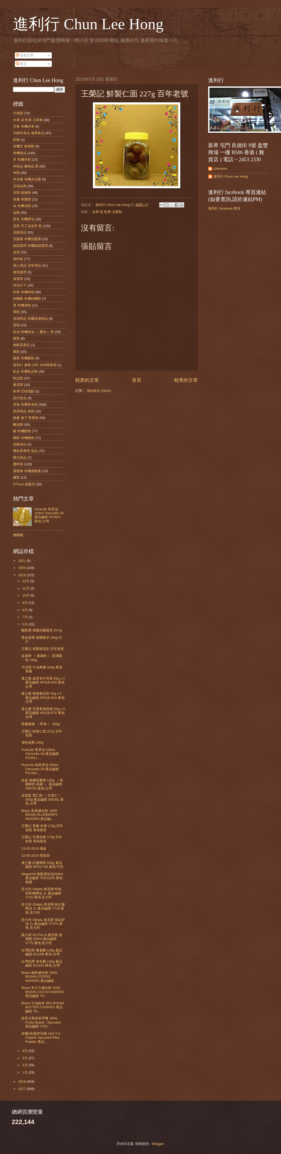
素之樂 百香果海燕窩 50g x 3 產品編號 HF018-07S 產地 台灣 (43, 713)
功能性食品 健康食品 (28, 133)
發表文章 (25, 55)
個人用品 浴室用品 (27, 265)
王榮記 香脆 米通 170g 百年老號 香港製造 (42, 828)
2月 (25, 1065)
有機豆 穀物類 (23, 146)
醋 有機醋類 (22, 431)
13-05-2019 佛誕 (33, 848)
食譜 (16, 252)
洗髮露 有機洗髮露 (27, 239)
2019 (22, 575)
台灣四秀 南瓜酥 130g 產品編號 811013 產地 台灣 (41, 963)
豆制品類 (20, 186)
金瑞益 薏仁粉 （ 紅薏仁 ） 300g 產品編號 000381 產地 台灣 (42, 799)
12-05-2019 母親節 (35, 855)
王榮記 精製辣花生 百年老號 (42, 649)
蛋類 (16, 325)
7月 (25, 617)
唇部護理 (20, 272)
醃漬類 (18, 425)
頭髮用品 (20, 444)
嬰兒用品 (20, 458)
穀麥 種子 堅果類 (26, 418)
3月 (25, 1058)
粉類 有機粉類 (23, 292)
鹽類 (16, 477)
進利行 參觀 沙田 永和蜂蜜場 (34, 365)
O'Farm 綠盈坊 (24, 484)
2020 (22, 568)
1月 (25, 1072)
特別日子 (20, 285)
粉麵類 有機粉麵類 (27, 298)
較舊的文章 (186, 380)
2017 (22, 1089)
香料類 (18, 259)
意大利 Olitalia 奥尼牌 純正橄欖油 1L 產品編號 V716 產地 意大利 (43, 908)
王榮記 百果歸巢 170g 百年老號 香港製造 (41, 839)
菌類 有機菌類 (23, 358)
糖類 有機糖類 (23, 438)
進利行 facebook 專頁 (224, 208)
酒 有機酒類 (22, 305)
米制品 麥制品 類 (26, 166)
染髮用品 (20, 232)
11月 (26, 588)
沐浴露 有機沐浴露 (27, 179)
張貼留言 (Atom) (99, 391)
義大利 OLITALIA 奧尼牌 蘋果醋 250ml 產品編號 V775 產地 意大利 (41, 939)
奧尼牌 (18, 385)
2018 (22, 1081)
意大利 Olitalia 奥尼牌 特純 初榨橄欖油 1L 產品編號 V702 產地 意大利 (41, 893)
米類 (16, 173)
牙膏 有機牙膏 (23, 126)
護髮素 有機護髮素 (27, 471)
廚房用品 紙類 (23, 411)
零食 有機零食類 (25, 404)
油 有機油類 (22, 206)
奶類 (16, 140)
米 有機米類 (22, 159)
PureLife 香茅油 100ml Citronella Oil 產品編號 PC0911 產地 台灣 (48, 515)
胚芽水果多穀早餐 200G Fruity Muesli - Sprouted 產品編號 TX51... (41, 1022)
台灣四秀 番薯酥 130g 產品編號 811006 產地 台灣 (41, 952)
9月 (25, 603)
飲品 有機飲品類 (25, 371)
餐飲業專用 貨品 (25, 451)
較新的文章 (87, 380)
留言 (21, 64)
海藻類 (18, 279)
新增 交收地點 (23, 391)
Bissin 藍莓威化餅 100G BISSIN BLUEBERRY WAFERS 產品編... (39, 815)
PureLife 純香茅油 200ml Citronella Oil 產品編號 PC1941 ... (40, 769)
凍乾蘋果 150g (32, 742)
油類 (16, 213)
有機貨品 (20, 153)
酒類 (16, 312)
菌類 (16, 352)
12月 (26, 581)
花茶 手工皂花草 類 (27, 226)
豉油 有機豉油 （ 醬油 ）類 (33, 332)
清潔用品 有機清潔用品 (30, 319)
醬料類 (18, 464)
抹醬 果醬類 (22, 199)
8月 (25, 610)
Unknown (220, 169)
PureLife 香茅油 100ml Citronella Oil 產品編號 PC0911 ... (40, 754)
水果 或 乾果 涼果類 (107, 212)
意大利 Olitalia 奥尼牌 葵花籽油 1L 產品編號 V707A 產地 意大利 (43, 924)
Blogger (158, 1144)
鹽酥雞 (18, 535)
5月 (25, 624)
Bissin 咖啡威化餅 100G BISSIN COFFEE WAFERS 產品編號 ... (39, 977)
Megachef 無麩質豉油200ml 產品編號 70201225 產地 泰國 (42, 878)
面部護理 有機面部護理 (30, 246)
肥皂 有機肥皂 (23, 219)
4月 (25, 1051)
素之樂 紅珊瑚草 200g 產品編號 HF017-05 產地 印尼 (42, 865)
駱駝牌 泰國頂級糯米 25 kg (41, 630)
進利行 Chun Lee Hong (88, 24)
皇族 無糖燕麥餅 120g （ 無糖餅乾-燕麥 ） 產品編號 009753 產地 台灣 (42, 784)
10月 (26, 595)
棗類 (16, 338)
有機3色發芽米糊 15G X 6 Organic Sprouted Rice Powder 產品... (40, 1038)
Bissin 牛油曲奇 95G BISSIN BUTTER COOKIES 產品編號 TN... (42, 1007)
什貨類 (18, 113)
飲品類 (18, 378)
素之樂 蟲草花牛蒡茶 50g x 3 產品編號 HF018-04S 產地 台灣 (43, 682)
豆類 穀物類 (22, 193)
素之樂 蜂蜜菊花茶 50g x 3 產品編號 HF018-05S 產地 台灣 (43, 698)
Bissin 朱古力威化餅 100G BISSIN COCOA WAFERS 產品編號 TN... (42, 992)
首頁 (136, 380)
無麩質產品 (21, 345)
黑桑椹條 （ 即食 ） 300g (40, 724)
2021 (22, 561)
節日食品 (20, 398)
